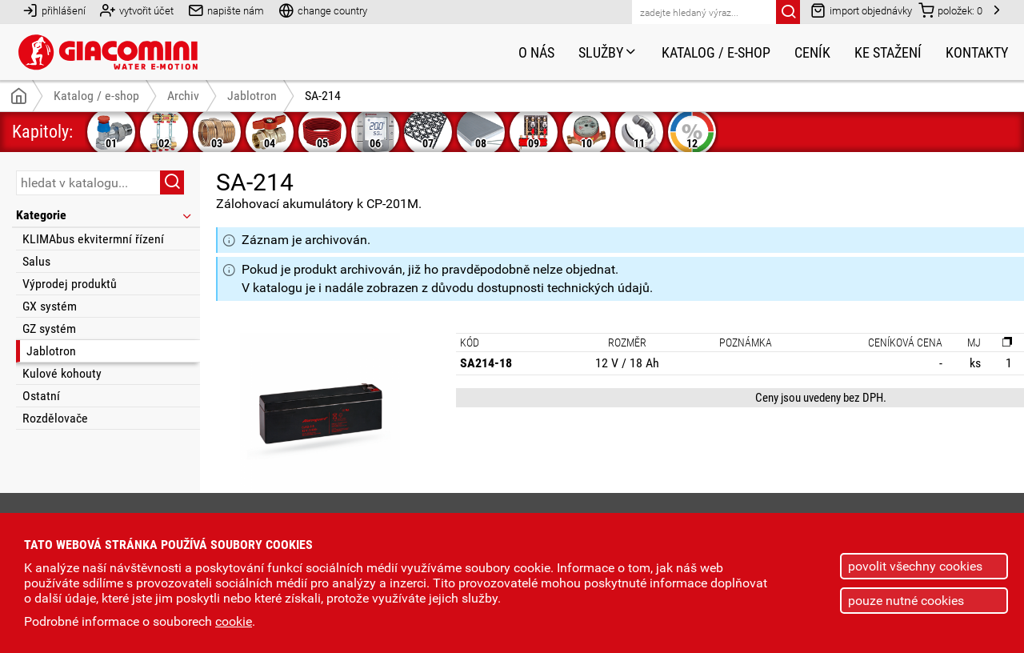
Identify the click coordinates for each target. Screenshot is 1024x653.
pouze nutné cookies (906, 600)
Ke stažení (888, 52)
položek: (950, 10)
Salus (36, 261)
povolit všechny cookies (915, 566)
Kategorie (105, 214)
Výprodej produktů (69, 283)
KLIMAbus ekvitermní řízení (93, 238)
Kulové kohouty (62, 373)
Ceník (812, 52)
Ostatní (41, 395)
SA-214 (323, 95)
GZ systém (49, 328)
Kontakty (977, 52)
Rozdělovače (55, 418)
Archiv (183, 95)
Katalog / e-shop (716, 52)
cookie (233, 621)
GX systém (49, 306)
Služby (608, 52)
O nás (536, 52)
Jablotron (51, 351)
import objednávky (861, 10)
